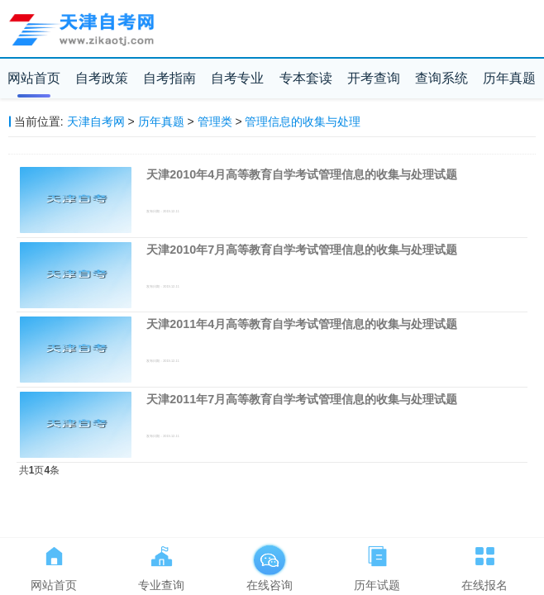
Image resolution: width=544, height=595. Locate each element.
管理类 (215, 121)
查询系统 (441, 78)
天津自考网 (96, 121)
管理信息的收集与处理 (302, 121)
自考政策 (101, 78)
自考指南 (169, 78)
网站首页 (33, 78)
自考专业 (237, 78)
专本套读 (305, 78)
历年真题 (509, 78)
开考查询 (373, 78)
